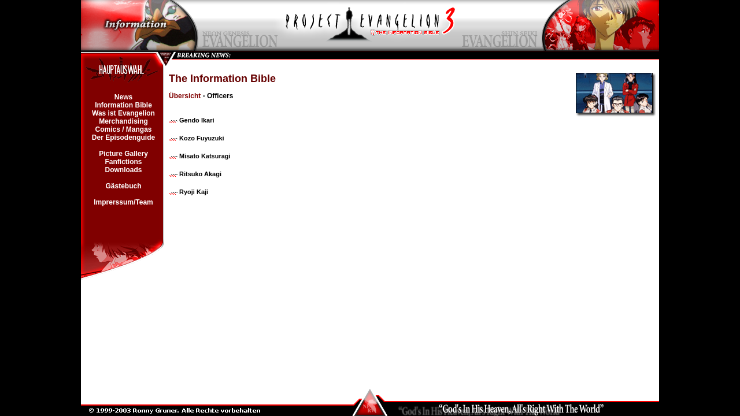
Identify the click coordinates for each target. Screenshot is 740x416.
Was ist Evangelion (123, 113)
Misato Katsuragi (205, 156)
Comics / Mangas (123, 129)
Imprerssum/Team (123, 202)
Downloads (123, 170)
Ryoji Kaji (193, 191)
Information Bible (123, 105)
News (123, 97)
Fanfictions (123, 162)
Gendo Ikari (196, 120)
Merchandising (123, 121)
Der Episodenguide (123, 137)
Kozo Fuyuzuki (201, 138)
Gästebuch (123, 186)
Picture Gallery (123, 154)
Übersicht (185, 96)
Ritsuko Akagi (200, 173)
